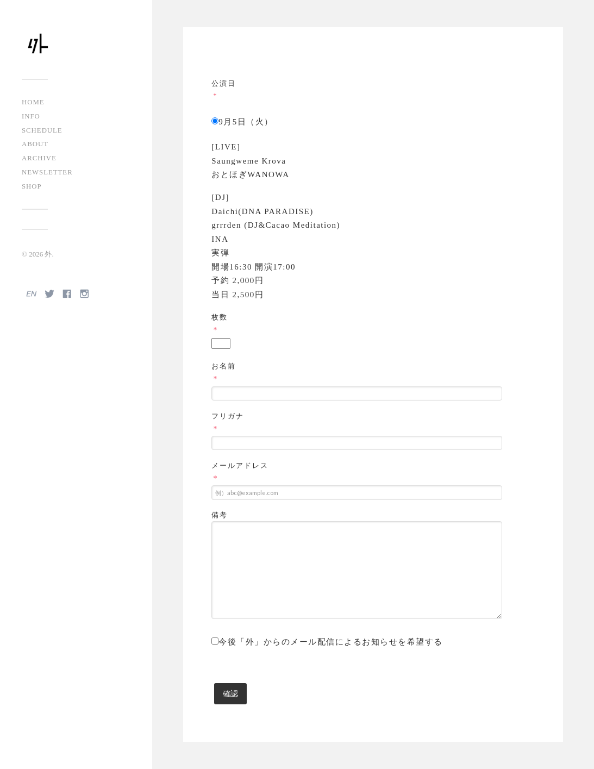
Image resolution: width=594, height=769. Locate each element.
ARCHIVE (39, 158)
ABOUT (35, 144)
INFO (31, 116)
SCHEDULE (42, 130)
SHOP (32, 186)
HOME (33, 102)
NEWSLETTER (47, 172)
